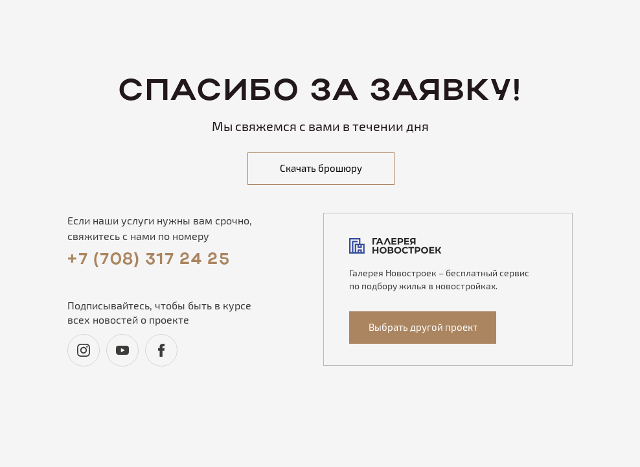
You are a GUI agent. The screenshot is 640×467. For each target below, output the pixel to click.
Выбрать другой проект (423, 327)
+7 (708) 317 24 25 (148, 260)
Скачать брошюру (321, 168)
